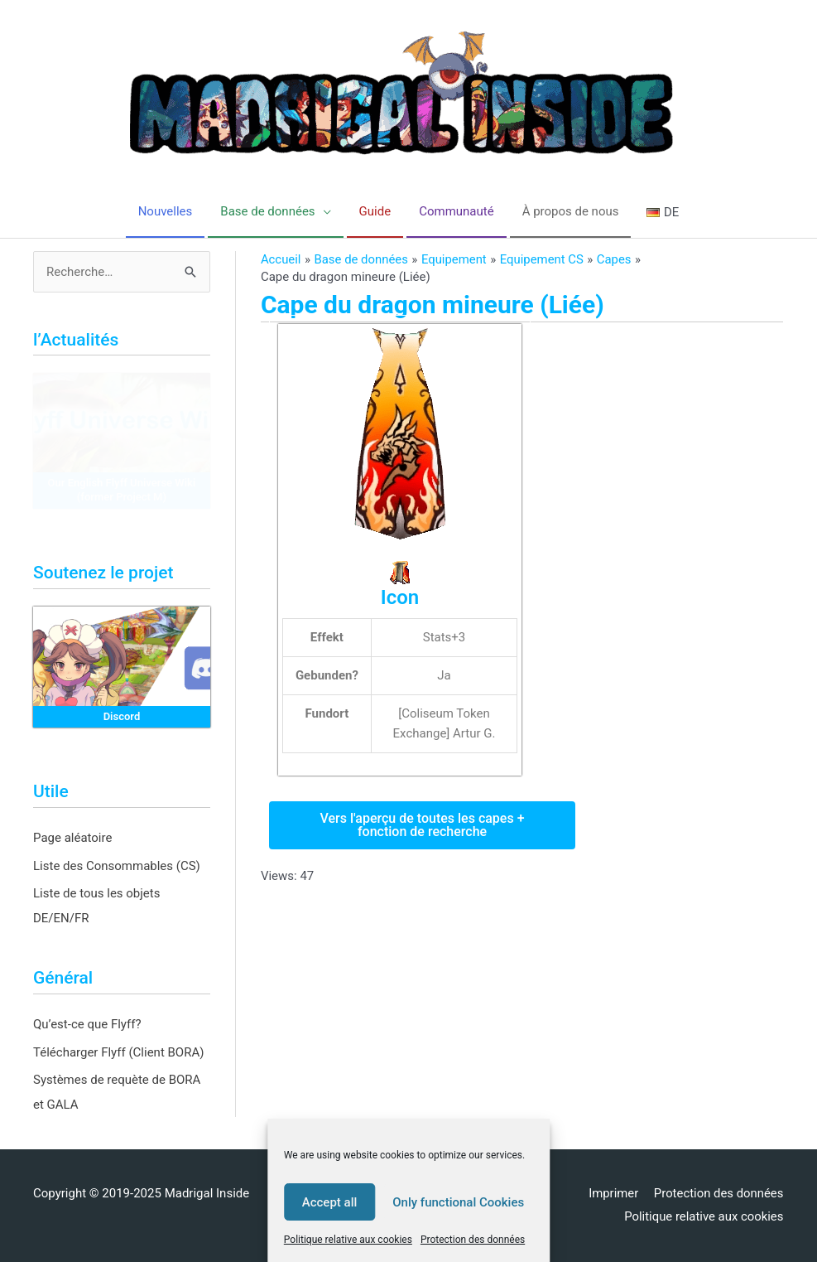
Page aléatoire (72, 837)
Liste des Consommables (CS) (116, 865)
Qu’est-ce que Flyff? (87, 1024)
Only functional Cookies (458, 1202)
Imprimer (613, 1193)
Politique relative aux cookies (348, 1239)
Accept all (330, 1202)
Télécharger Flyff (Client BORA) (118, 1052)
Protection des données (473, 1239)
